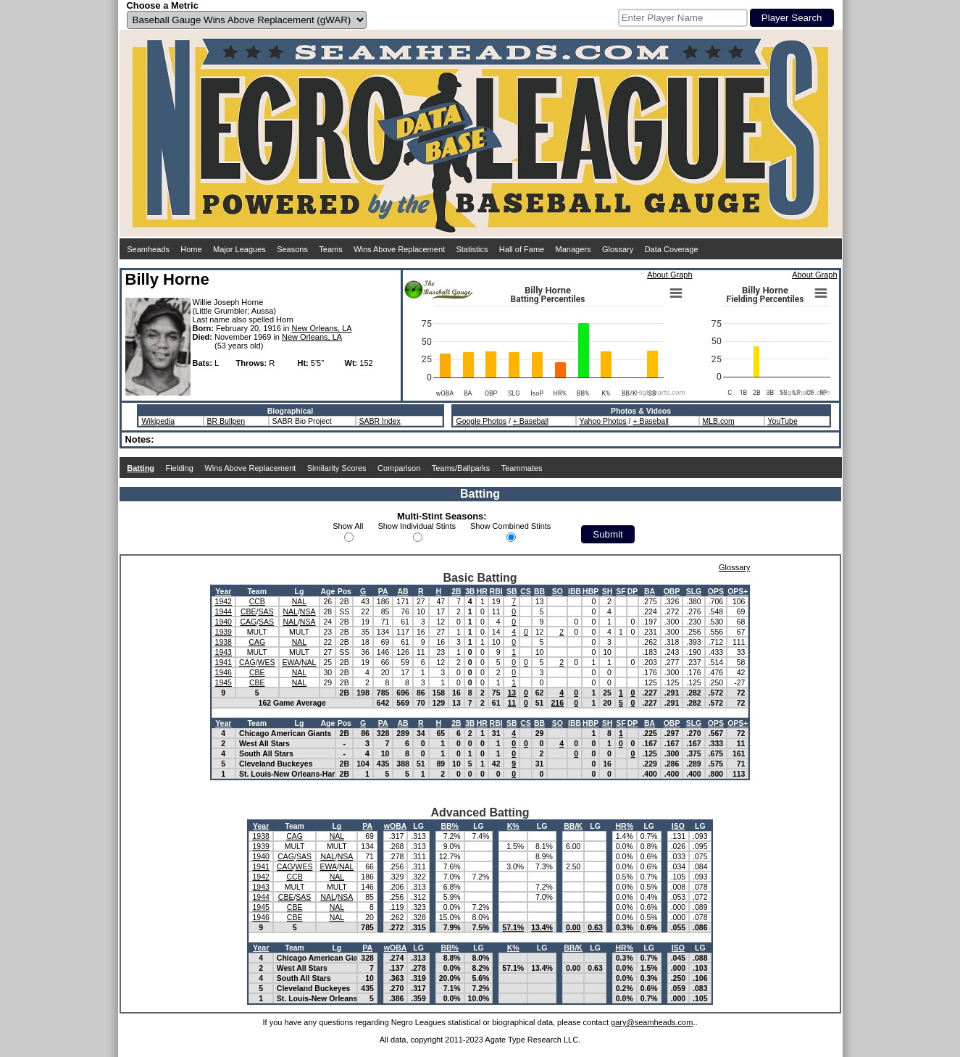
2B (456, 591)
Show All (348, 526)
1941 (223, 662)
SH (607, 591)
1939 (223, 631)
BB (539, 591)
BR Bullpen (226, 421)
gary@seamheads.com (652, 1022)
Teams (330, 249)
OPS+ (737, 591)
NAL (299, 601)
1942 (223, 601)
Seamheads (148, 249)
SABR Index (380, 421)
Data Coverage (671, 249)
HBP (590, 591)
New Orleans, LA (321, 328)
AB (403, 591)
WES (266, 662)
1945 (223, 682)
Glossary (617, 249)
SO (557, 591)
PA (383, 591)
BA (649, 591)
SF (620, 591)
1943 (223, 652)
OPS (716, 591)
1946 (223, 672)
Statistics (472, 249)
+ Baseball (530, 421)
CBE (248, 611)
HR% (624, 826)
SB (511, 591)
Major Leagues (239, 249)
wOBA (395, 826)
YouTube (783, 421)
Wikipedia (158, 421)
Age (327, 591)
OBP (672, 591)
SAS (265, 611)
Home (190, 249)
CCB (257, 601)
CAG (248, 621)
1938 (223, 642)
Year (223, 591)
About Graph (669, 274)
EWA (291, 662)
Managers (573, 249)
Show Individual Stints (416, 526)
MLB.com (719, 421)
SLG (694, 591)
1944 (223, 611)
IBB (574, 591)
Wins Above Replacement (399, 249)
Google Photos (481, 421)
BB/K (573, 826)
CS (525, 591)
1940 (223, 621)
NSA (308, 611)
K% (513, 826)
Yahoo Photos (603, 421)
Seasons (292, 249)
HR (482, 591)
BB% (450, 826)
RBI (496, 591)
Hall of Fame (521, 249)
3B (470, 591)
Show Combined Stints (510, 526)
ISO (678, 826)
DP (632, 591)
